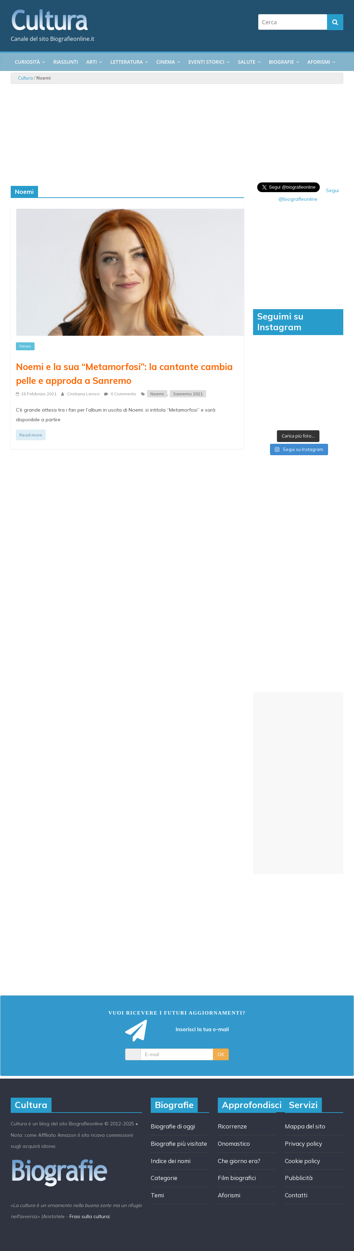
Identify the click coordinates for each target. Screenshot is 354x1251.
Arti (91, 61)
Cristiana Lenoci (84, 393)
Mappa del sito (305, 1126)
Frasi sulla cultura (89, 1216)
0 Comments (120, 393)
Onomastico (234, 1143)
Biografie (281, 61)
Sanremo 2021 (188, 393)
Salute (246, 61)
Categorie (164, 1177)
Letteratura (126, 61)
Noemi (157, 393)
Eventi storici (206, 61)
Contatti (296, 1195)
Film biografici (237, 1177)
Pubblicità (299, 1177)
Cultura (25, 78)
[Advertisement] (298, 783)
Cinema (165, 61)
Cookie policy (302, 1160)
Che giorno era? (239, 1160)
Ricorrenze (232, 1126)
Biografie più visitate (179, 1143)
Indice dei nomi (170, 1160)
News (25, 346)
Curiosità (27, 61)
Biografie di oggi (173, 1126)
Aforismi (318, 61)
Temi (157, 1195)
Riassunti (65, 61)
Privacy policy (303, 1143)
